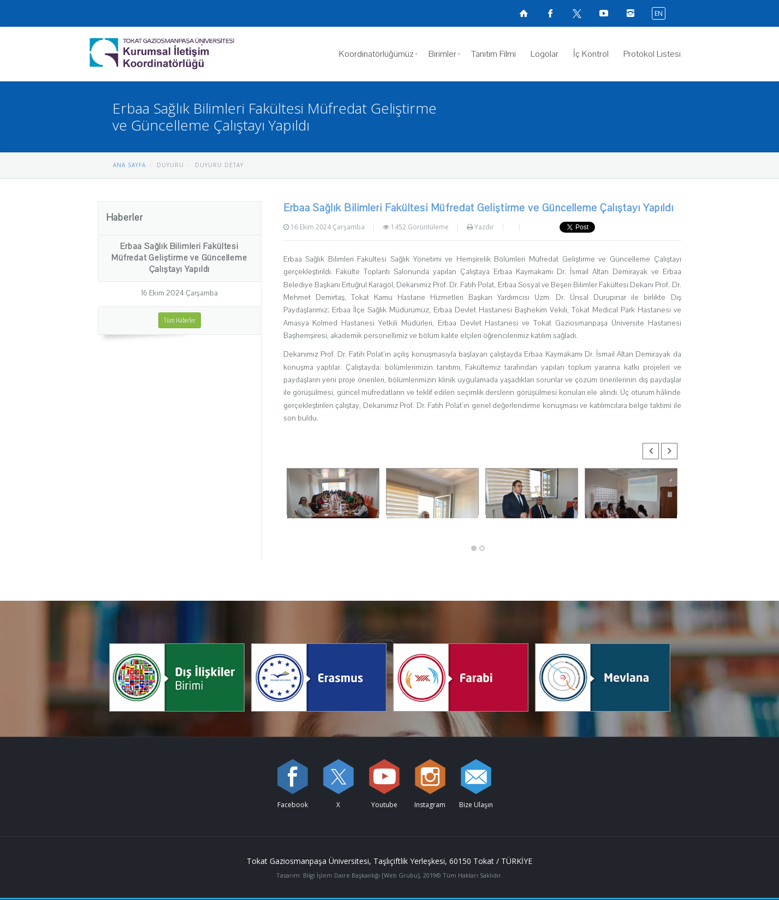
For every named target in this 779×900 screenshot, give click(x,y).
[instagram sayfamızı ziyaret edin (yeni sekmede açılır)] (430, 776)
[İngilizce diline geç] (656, 13)
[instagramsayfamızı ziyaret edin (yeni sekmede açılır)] (630, 13)
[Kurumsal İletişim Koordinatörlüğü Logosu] (190, 54)
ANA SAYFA (129, 165)
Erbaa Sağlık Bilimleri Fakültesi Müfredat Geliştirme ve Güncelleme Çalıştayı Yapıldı (179, 258)
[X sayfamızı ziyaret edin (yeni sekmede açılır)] (577, 13)
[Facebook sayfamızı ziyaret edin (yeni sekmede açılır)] (550, 13)
